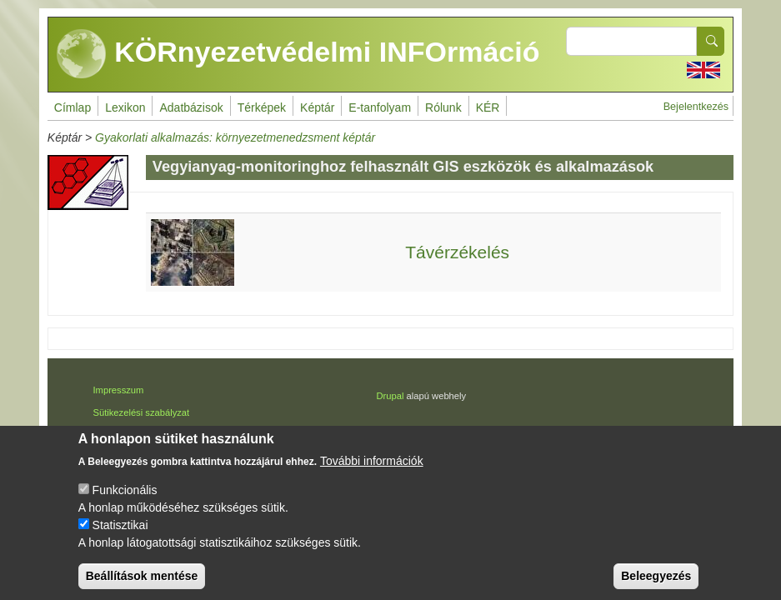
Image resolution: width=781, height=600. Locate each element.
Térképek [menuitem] (262, 107)
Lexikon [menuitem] (125, 107)
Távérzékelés (457, 252)
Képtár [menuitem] (317, 107)
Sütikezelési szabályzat (141, 413)
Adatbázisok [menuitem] (191, 107)
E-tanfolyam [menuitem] (379, 107)
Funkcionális (125, 502)
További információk (371, 473)
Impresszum (118, 390)
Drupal (390, 396)
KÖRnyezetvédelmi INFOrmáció (298, 54)
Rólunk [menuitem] (443, 107)
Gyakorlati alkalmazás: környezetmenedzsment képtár (235, 137)
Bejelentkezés (695, 106)
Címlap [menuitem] (72, 107)
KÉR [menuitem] (488, 107)
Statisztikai (120, 537)
